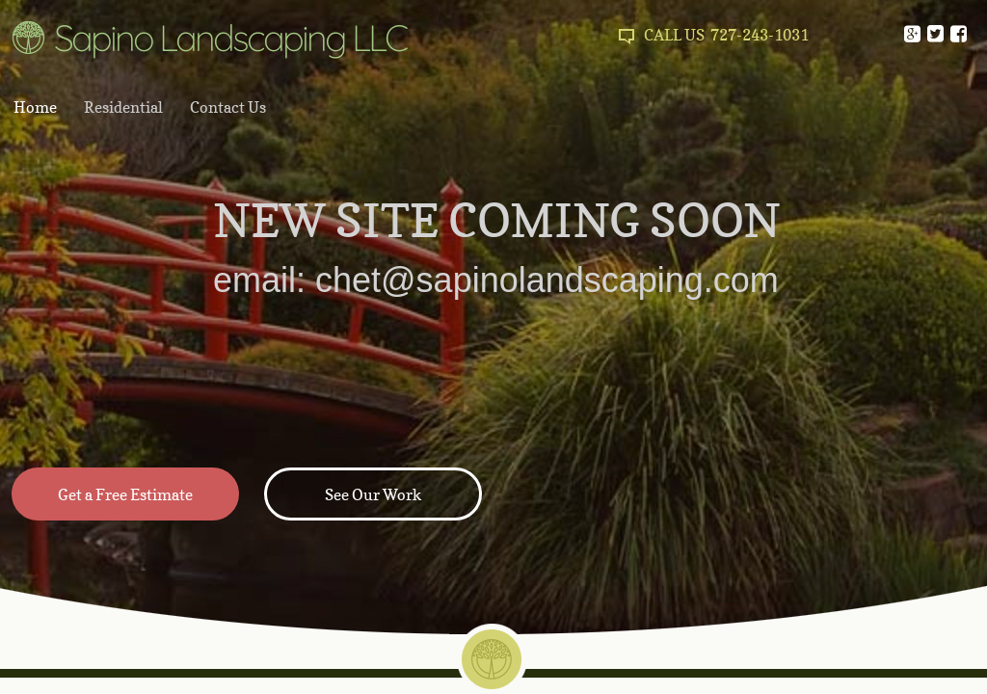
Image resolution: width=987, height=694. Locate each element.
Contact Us (228, 107)
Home (35, 107)
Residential (123, 107)
